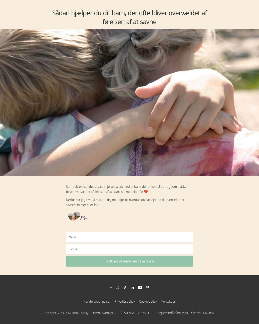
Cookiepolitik (148, 301)
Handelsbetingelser (97, 301)
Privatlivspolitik (125, 301)
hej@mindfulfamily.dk (173, 313)
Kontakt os (168, 301)
